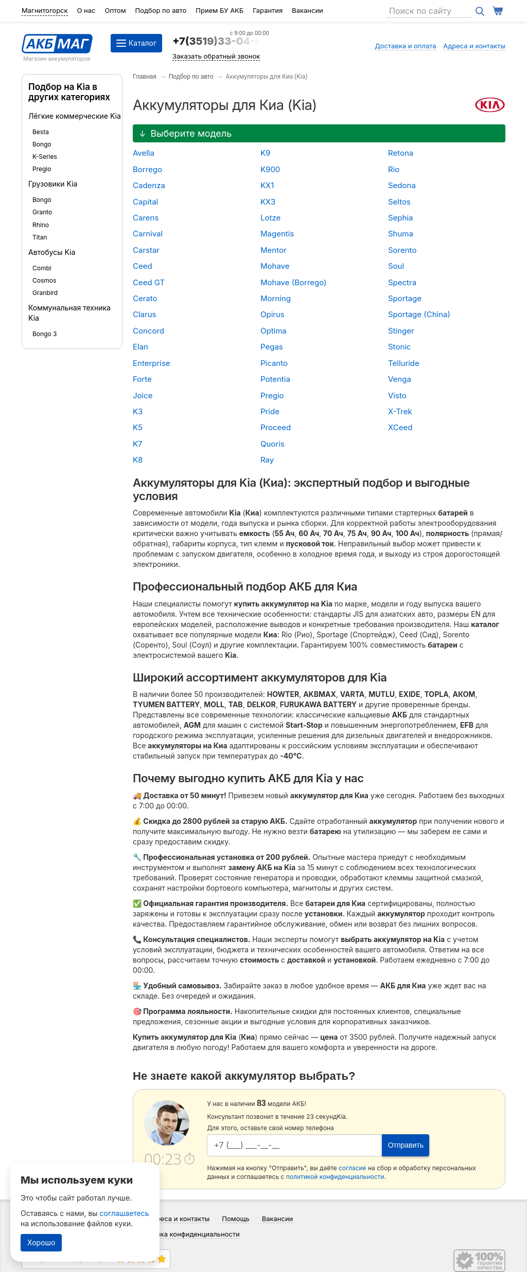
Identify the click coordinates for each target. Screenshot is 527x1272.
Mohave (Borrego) (293, 282)
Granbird (45, 293)
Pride (269, 411)
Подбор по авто (161, 10)
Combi (41, 268)
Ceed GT (149, 282)
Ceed (142, 266)
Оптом (115, 10)
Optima (273, 331)
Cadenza (149, 185)
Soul (396, 266)
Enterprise (151, 363)
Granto (42, 212)
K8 (138, 460)
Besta (40, 132)
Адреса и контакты (474, 46)
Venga (399, 379)
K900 (270, 169)
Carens (146, 218)
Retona (400, 153)
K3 (138, 411)
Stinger (401, 331)
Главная (144, 76)
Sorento (402, 250)
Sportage (404, 298)
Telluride (403, 363)
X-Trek (400, 411)
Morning (275, 298)
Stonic (399, 347)
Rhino (40, 225)
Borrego (147, 169)
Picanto (274, 363)
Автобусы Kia (51, 252)
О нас (86, 10)
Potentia (275, 379)
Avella (143, 153)
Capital (145, 202)
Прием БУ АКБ (219, 10)
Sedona (402, 185)
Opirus (272, 314)
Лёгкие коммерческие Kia (74, 116)
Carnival (148, 233)
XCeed (400, 427)
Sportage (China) (419, 314)
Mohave (275, 266)
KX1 (267, 185)
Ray (267, 460)
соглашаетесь (124, 1213)
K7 (138, 444)
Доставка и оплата (405, 46)
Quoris (272, 444)
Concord (148, 331)
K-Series (44, 156)
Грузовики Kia (52, 183)
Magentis (277, 233)
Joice (143, 395)
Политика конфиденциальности (188, 1234)
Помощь (235, 1218)
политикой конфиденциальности (335, 1177)
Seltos (399, 202)
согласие (352, 1168)
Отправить (406, 1145)
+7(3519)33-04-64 (220, 41)
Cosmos (44, 280)
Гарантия (268, 10)
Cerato (145, 298)
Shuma (400, 233)
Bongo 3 (44, 334)
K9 (265, 153)
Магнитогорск (45, 10)
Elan (140, 347)
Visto (397, 395)
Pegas (271, 347)
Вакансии (307, 10)
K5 (138, 427)
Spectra (402, 282)
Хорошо (41, 1242)
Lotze (270, 218)
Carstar (146, 250)
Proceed (275, 427)
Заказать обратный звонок (216, 56)
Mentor (273, 250)
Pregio (41, 169)
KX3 (267, 202)
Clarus (144, 314)
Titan (39, 237)
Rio (393, 169)
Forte (142, 379)
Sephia (400, 218)
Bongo (41, 144)
